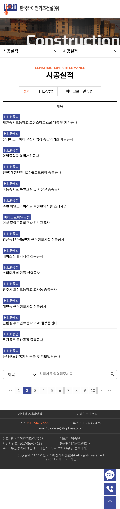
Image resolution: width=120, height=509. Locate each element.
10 (93, 390)
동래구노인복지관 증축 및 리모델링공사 (31, 356)
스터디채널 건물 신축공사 (21, 273)
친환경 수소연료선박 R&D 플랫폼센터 (30, 323)
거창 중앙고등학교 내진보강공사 (26, 223)
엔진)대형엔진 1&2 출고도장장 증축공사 (32, 172)
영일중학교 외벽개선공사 (21, 156)
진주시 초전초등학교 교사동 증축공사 (30, 289)
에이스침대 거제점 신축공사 (23, 256)
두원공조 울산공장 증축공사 (23, 340)
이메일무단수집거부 (89, 414)
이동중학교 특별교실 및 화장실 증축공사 (32, 189)
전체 (26, 91)
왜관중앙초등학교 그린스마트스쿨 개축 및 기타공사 (40, 122)
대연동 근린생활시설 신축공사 (24, 306)
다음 (101, 390)
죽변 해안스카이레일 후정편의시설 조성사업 (35, 206)
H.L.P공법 (46, 91)
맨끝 (109, 390)
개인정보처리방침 (30, 414)
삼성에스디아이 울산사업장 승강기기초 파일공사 (38, 139)
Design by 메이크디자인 (59, 459)
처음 (10, 390)
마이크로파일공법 (79, 91)
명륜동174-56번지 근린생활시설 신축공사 (33, 239)
